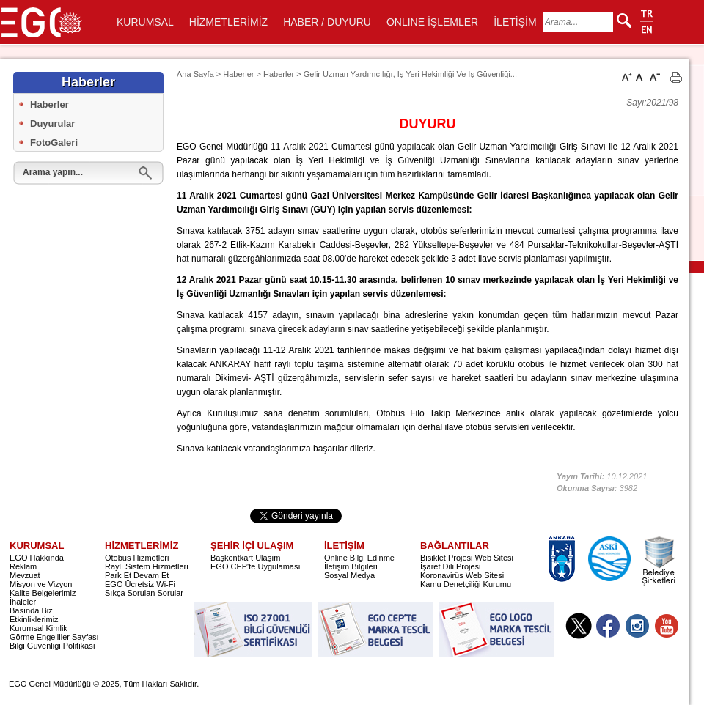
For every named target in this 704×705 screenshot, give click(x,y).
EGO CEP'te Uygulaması (255, 566)
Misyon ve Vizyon (41, 584)
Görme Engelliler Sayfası (54, 636)
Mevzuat (25, 575)
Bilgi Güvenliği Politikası (52, 645)
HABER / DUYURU (327, 22)
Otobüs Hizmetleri (137, 557)
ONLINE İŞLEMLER (432, 22)
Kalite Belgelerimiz (43, 592)
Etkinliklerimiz (34, 619)
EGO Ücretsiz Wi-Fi (140, 584)
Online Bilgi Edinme (359, 557)
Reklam (23, 566)
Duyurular (52, 123)
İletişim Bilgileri (351, 566)
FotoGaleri (54, 142)
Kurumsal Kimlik (38, 628)
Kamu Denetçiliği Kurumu (465, 584)
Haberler (49, 104)
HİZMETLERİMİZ (228, 22)
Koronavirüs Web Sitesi (462, 575)
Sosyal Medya (349, 575)
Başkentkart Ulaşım (245, 557)
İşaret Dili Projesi (450, 566)
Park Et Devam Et (137, 575)
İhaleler (23, 601)
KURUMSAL (145, 22)
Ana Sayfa (195, 74)
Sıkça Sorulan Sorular (144, 592)
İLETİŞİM (515, 22)
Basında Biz (31, 610)
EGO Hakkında (37, 557)
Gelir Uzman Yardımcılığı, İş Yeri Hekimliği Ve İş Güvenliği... (410, 74)
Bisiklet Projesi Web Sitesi (466, 557)
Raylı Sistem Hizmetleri (146, 566)
